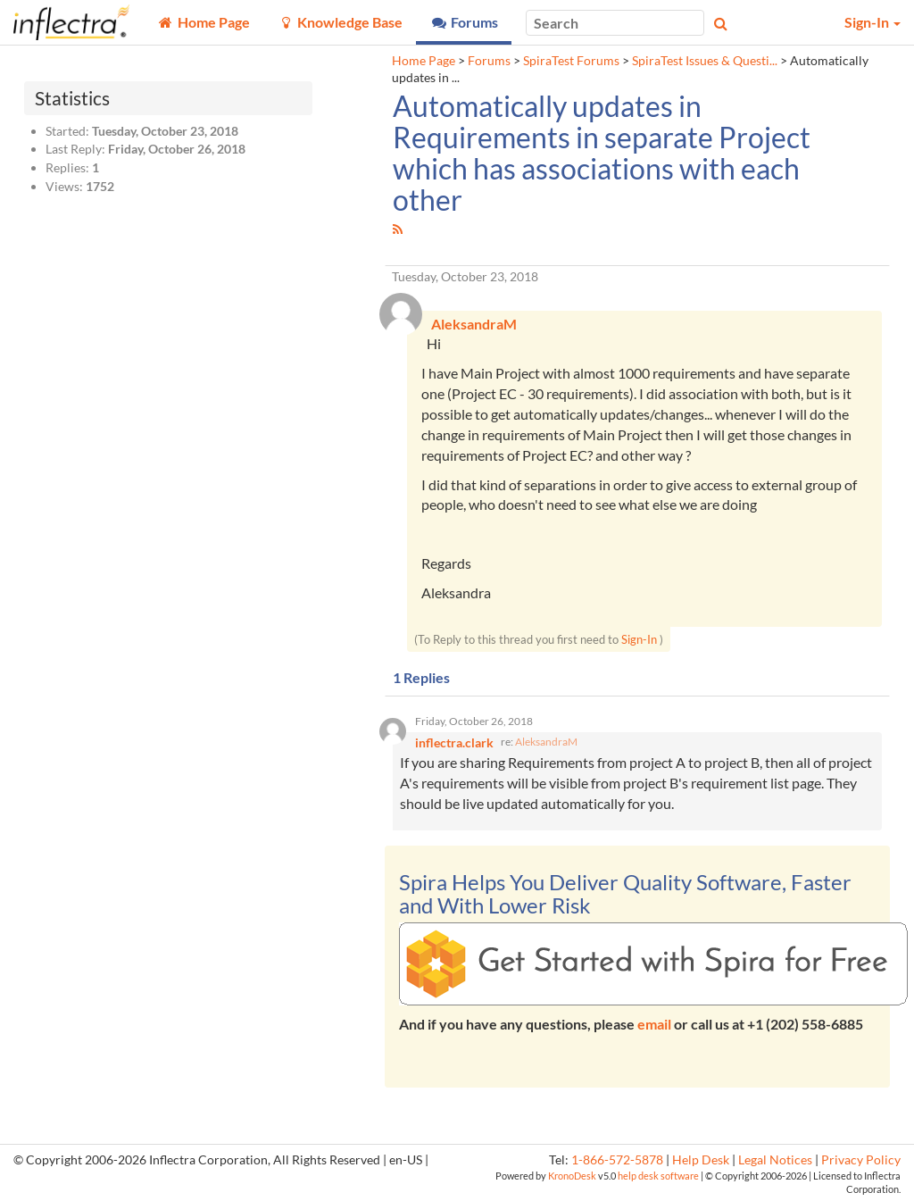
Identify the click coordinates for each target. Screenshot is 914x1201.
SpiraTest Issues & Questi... (704, 61)
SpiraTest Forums (571, 61)
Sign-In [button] (872, 21)
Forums (489, 61)
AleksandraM (546, 741)
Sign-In (639, 639)
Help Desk (700, 1160)
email (654, 1023)
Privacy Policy (861, 1160)
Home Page (423, 61)
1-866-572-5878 (617, 1160)
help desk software (658, 1175)
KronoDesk (572, 1175)
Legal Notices (775, 1160)
